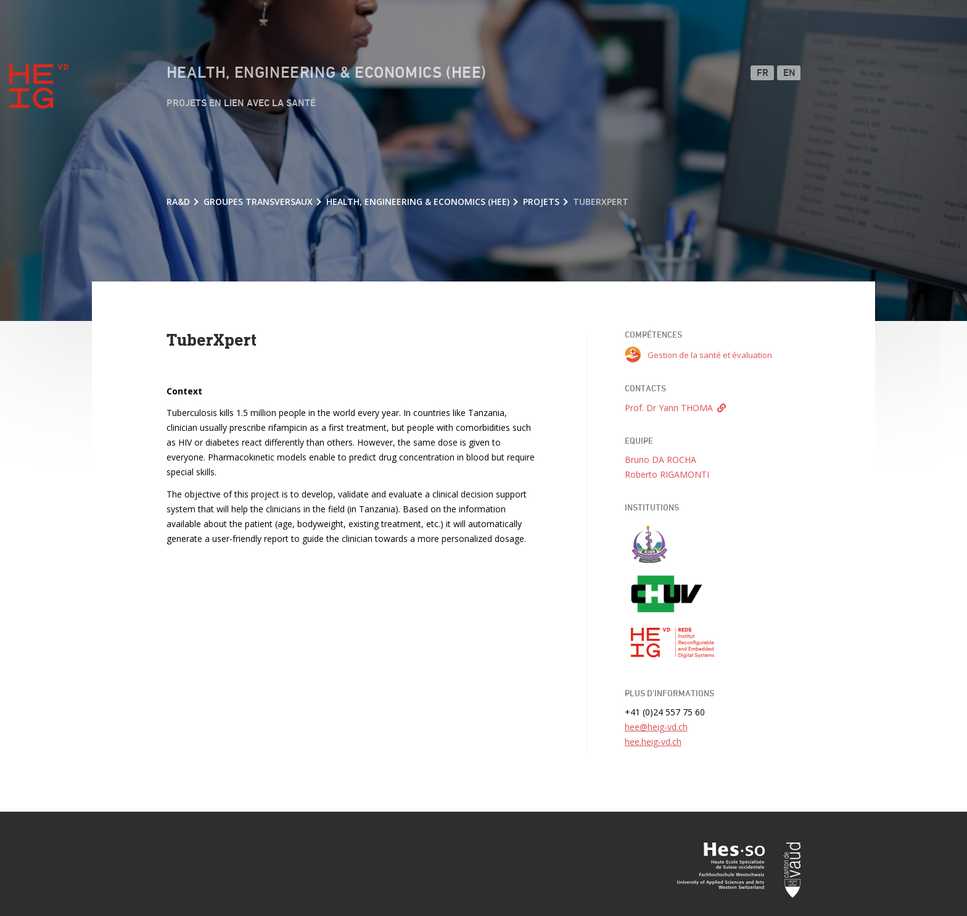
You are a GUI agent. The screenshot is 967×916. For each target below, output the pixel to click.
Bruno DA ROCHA (660, 459)
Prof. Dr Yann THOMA (669, 408)
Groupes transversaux (258, 201)
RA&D (178, 201)
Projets (541, 201)
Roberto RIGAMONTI (667, 474)
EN (789, 73)
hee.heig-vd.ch (653, 741)
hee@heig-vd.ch (656, 727)
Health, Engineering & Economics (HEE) (327, 73)
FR (763, 73)
